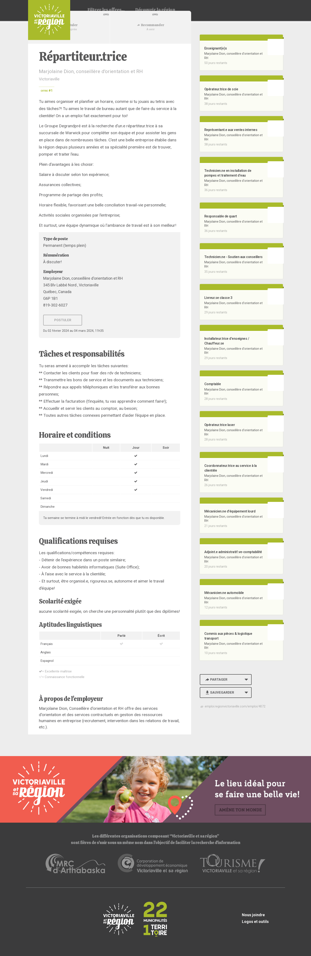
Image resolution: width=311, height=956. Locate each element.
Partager (216, 679)
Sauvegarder (219, 692)
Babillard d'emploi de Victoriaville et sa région (49, 20)
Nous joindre (253, 915)
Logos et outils (255, 921)
